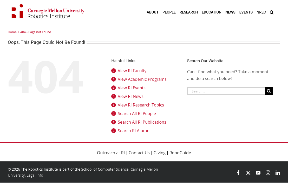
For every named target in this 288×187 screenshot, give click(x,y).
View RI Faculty (132, 71)
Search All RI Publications (142, 122)
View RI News (130, 96)
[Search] (269, 91)
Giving (160, 153)
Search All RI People (137, 113)
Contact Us (139, 153)
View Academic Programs (142, 79)
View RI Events (132, 88)
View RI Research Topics (141, 105)
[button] (278, 12)
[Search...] (226, 91)
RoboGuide (180, 153)
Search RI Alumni (134, 130)
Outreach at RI (111, 153)
